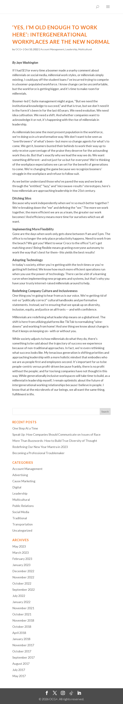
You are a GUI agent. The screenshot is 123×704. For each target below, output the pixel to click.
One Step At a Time (25, 428)
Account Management (52, 49)
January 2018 (21, 639)
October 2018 (21, 626)
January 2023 (21, 565)
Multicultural (85, 49)
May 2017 (19, 676)
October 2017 (21, 651)
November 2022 (23, 577)
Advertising (20, 475)
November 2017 (23, 645)
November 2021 (23, 608)
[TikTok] (71, 693)
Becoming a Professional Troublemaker (38, 453)
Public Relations (23, 506)
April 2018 (19, 633)
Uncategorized (22, 530)
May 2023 (19, 546)
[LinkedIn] (79, 693)
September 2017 (23, 657)
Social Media (20, 512)
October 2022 (21, 583)
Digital (16, 487)
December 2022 (23, 571)
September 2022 (23, 589)
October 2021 (21, 614)
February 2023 (22, 559)
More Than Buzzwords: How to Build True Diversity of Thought (54, 440)
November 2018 (23, 620)
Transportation (22, 524)
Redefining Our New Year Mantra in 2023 (40, 447)
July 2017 (18, 670)
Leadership (71, 49)
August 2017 (20, 663)
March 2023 (20, 552)
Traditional (19, 518)
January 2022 (21, 602)
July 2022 (18, 596)
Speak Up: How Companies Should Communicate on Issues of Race (56, 434)
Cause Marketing (23, 481)
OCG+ (19, 49)
